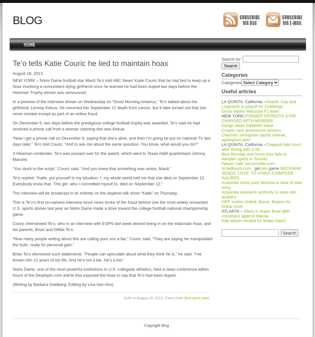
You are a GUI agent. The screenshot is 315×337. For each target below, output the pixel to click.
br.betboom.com (236, 168)
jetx (264, 168)
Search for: (232, 59)
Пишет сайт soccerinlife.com (248, 163)
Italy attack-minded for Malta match (254, 220)
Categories (231, 82)
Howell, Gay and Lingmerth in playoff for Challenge (259, 104)
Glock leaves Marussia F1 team (250, 111)
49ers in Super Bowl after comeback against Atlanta (256, 213)
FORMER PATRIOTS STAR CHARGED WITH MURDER (259, 118)
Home (29, 44)
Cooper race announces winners (251, 130)
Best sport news (196, 298)
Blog (27, 20)
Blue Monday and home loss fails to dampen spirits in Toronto (254, 156)
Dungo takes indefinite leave (247, 125)
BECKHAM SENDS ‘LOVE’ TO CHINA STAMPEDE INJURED (261, 173)
